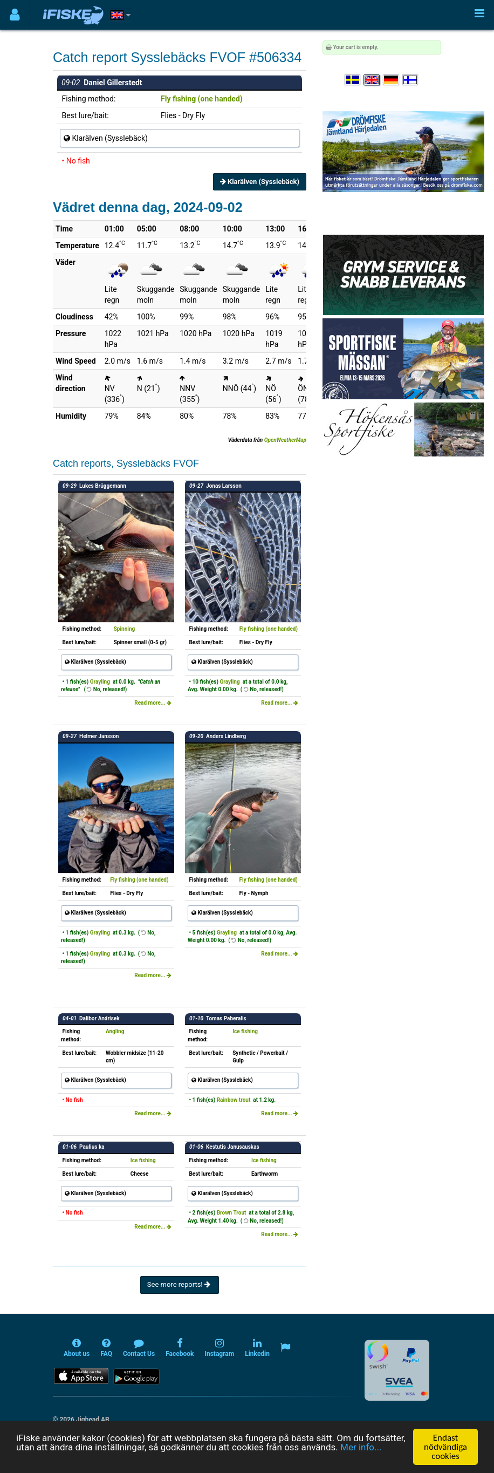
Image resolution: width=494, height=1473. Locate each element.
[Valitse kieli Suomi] (411, 80)
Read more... (152, 703)
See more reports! (179, 1284)
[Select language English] (372, 80)
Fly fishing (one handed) (202, 98)
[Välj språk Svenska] (353, 80)
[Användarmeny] (15, 15)
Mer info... (360, 1447)
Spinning (124, 629)
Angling (115, 1031)
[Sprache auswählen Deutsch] (391, 80)
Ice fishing (245, 1031)
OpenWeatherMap (285, 440)
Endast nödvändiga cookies (445, 1447)
